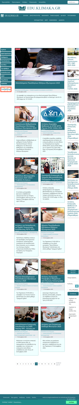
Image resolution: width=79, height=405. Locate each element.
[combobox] (73, 2)
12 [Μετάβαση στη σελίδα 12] (48, 364)
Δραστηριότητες (35, 15)
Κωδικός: (70, 284)
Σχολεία (25, 15)
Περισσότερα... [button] (18, 402)
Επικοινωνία (33, 2)
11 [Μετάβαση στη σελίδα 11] (45, 364)
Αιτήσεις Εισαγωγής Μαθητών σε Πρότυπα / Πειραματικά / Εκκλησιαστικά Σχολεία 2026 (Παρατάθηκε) (73, 208)
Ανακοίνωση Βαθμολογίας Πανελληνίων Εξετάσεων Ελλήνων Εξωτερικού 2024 (25, 126)
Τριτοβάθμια (71, 15)
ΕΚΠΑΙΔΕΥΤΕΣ (33, 232)
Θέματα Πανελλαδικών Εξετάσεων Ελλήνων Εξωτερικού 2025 (51, 227)
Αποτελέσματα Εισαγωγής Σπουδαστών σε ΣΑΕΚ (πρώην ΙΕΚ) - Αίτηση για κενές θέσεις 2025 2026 (25, 326)
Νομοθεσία (53, 20)
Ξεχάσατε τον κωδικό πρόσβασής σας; (73, 301)
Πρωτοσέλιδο (6, 2)
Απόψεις (24, 2)
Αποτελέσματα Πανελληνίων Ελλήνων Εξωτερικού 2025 (38, 83)
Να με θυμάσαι (73, 290)
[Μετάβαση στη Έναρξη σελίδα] (17, 363)
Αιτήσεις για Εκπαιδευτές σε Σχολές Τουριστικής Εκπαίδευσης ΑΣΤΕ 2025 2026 (25, 227)
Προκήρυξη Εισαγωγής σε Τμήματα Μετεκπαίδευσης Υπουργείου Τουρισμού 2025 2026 (52, 177)
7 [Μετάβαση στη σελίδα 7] (33, 364)
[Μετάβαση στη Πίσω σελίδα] (20, 363)
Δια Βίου (63, 15)
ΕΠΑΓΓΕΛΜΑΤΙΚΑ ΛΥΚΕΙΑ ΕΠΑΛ (51, 133)
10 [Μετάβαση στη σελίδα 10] (42, 364)
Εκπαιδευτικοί (38, 20)
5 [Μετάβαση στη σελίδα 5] (28, 364)
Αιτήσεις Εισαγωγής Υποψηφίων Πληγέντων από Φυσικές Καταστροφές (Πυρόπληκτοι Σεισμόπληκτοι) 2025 (52, 279)
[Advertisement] (39, 33)
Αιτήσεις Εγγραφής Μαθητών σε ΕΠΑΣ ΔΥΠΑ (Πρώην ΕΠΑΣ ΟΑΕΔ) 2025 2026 (52, 126)
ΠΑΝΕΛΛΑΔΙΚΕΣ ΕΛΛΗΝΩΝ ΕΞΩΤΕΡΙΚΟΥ (41, 90)
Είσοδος (34, 397)
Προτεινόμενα (16, 2)
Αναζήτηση (22, 397)
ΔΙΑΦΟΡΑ (61, 20)
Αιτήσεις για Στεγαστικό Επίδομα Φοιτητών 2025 (51, 325)
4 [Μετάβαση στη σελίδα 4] (25, 364)
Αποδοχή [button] (71, 402)
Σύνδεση (73, 294)
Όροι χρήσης (14, 397)
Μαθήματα (45, 15)
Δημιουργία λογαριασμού (72, 315)
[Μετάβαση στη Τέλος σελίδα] (54, 363)
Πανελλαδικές (54, 15)
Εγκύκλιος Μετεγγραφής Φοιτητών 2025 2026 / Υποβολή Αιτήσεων (25, 178)
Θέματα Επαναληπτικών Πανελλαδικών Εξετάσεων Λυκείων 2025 (25, 279)
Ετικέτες (28, 397)
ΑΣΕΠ (46, 20)
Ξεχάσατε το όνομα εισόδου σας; (72, 309)
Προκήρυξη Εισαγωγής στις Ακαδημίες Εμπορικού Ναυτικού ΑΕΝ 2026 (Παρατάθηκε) (73, 131)
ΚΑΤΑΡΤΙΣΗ (59, 182)
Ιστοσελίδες (42, 2)
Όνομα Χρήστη (72, 278)
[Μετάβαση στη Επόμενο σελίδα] (51, 363)
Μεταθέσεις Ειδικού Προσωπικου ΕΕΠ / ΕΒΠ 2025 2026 (72, 61)
